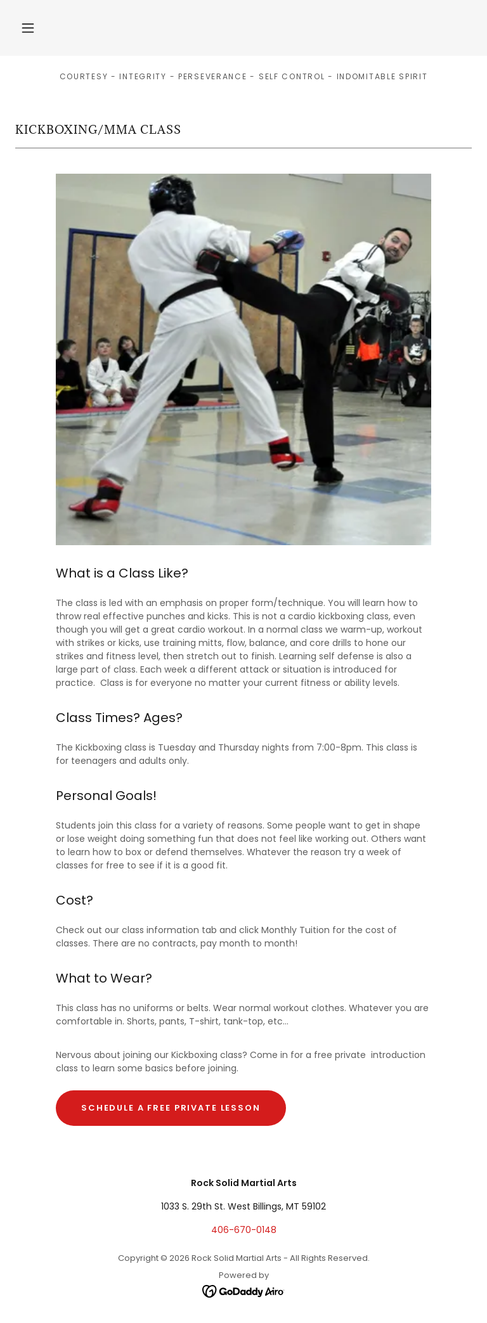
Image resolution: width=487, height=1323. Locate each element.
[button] (28, 28)
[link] (243, 1290)
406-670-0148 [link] (243, 1229)
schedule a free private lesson (171, 1108)
